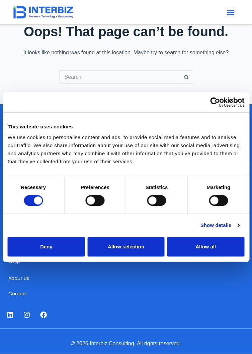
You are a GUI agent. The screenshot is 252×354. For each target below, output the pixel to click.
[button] (230, 12)
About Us (18, 278)
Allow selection (126, 246)
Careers (17, 293)
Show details (216, 225)
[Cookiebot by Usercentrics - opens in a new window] (215, 102)
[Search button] (186, 77)
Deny (46, 246)
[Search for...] (119, 77)
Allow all (205, 246)
